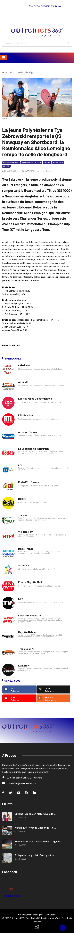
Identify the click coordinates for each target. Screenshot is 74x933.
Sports (47, 163)
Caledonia (24, 365)
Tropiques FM (26, 648)
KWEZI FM (24, 665)
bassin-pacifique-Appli (31, 163)
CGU (47, 915)
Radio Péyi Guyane (29, 482)
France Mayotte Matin (30, 582)
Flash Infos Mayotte (29, 615)
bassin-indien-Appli (11, 163)
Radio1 (22, 498)
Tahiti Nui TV (25, 532)
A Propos (22, 915)
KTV (20, 598)
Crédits (53, 915)
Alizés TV (23, 565)
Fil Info (6, 166)
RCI (20, 465)
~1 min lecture (44, 171)
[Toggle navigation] (3, 57)
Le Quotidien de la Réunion (33, 448)
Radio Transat (26, 548)
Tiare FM (23, 515)
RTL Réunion (25, 415)
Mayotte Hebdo (27, 632)
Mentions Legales (35, 915)
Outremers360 (13, 895)
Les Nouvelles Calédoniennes (35, 398)
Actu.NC (23, 381)
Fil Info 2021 (58, 163)
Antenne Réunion (28, 431)
